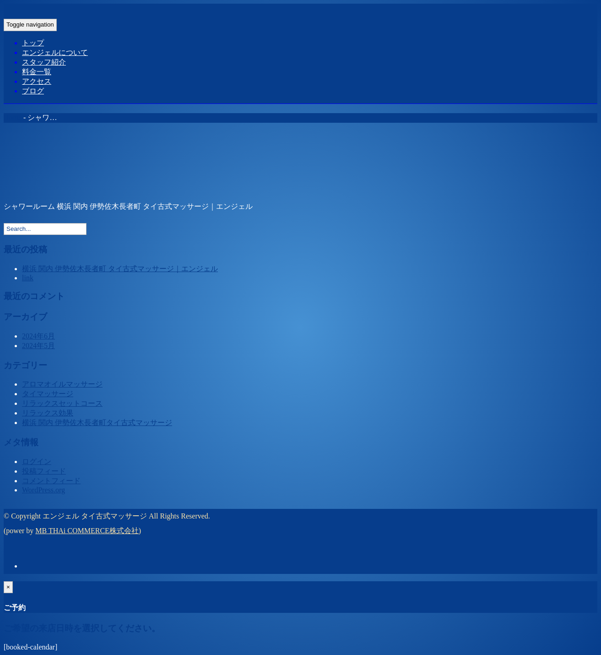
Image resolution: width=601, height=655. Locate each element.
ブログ (33, 91)
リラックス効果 (47, 413)
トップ (33, 43)
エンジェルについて (55, 52)
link (27, 278)
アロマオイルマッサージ (62, 384)
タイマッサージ (47, 394)
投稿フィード (44, 471)
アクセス (36, 81)
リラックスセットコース (62, 403)
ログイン (36, 461)
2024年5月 (38, 345)
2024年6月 (38, 336)
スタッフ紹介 (44, 62)
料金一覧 (36, 72)
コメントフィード (51, 481)
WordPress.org (43, 490)
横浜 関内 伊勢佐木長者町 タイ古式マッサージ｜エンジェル (120, 269)
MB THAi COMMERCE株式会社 (87, 531)
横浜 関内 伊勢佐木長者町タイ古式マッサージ (97, 422)
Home (13, 117)
